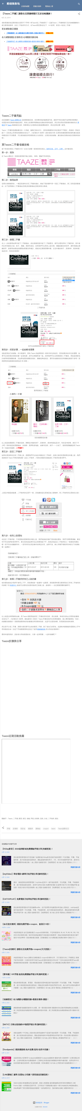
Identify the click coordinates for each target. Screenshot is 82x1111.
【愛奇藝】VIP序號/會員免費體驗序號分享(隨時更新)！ (25, 974)
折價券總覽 (25, 6)
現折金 (22, 829)
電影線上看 (49, 6)
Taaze (9, 125)
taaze (53, 829)
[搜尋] (79, 4)
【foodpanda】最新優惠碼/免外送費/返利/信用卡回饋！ (26, 1049)
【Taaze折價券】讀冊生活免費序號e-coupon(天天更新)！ (27, 949)
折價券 (15, 829)
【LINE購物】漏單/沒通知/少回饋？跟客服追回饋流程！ (26, 1074)
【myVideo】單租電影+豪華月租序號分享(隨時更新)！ (25, 874)
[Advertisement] (41, 95)
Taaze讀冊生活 (63, 829)
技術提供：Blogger (41, 1103)
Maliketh (45, 1107)
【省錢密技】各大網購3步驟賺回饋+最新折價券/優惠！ (25, 41)
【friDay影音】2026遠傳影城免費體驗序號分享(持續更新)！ (27, 849)
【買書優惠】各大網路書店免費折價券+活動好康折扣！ (25, 33)
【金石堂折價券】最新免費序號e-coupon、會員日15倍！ (26, 924)
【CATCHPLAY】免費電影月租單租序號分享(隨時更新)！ (26, 899)
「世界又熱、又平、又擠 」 (55, 149)
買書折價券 (37, 6)
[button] (79, 14)
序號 (8, 829)
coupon (46, 829)
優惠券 (30, 829)
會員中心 (13, 585)
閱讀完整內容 (75, 867)
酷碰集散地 (13, 3)
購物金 (38, 829)
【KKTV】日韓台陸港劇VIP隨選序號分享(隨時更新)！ (25, 1024)
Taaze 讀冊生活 (15, 120)
